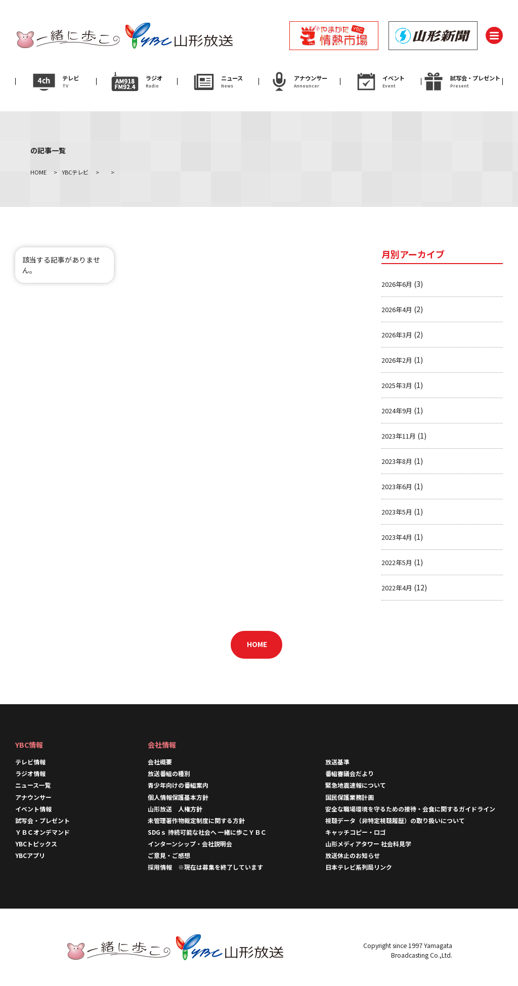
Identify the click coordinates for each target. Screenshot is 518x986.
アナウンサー (33, 797)
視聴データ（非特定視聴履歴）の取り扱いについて (395, 820)
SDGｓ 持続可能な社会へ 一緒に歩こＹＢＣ (207, 832)
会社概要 (160, 761)
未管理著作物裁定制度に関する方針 (196, 820)
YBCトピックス (36, 843)
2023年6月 (396, 486)
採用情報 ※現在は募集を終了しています (205, 867)
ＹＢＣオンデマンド (42, 832)
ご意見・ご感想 (169, 855)
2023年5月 (396, 512)
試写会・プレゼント (42, 820)
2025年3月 (396, 385)
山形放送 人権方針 (175, 808)
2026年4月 (396, 309)
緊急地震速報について (355, 785)
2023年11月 (398, 436)
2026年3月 (396, 334)
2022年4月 (396, 587)
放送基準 (337, 761)
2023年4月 (396, 537)
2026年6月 (396, 284)
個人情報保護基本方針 (178, 797)
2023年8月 (396, 461)
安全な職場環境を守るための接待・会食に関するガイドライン (410, 808)
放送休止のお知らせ (352, 855)
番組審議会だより (349, 773)
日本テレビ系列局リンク (358, 867)
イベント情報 (33, 808)
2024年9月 (396, 410)
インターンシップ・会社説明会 (190, 843)
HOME (257, 644)
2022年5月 (396, 562)
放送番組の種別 (169, 773)
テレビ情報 (30, 761)
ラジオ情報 (30, 773)
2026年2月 (396, 360)
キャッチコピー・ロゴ (355, 832)
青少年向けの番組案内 (178, 785)
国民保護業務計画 (349, 797)
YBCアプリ (30, 855)
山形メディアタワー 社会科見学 (368, 843)
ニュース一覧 (33, 785)
